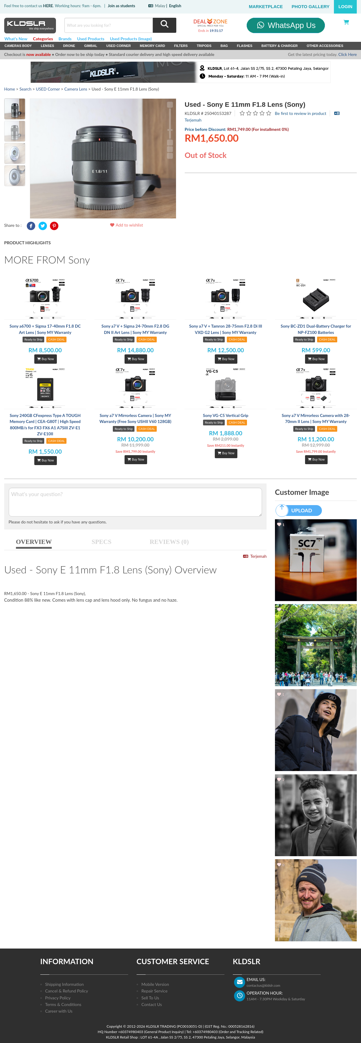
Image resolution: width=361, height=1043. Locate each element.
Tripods (204, 46)
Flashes (244, 46)
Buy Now (45, 359)
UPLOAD (296, 510)
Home (9, 89)
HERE (48, 5)
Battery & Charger (279, 46)
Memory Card (152, 46)
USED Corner (118, 46)
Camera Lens (75, 89)
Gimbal (90, 46)
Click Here (347, 54)
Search (26, 89)
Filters (181, 46)
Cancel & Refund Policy (66, 990)
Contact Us (151, 1004)
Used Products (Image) (131, 38)
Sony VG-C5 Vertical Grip (225, 415)
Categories (43, 38)
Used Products (90, 38)
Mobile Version (155, 984)
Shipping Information (64, 984)
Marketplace (266, 6)
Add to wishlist (126, 224)
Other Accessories (325, 46)
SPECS (102, 541)
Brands (65, 38)
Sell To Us (150, 997)
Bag (224, 46)
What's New (16, 38)
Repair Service (154, 990)
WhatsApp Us (286, 25)
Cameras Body (18, 46)
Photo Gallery (311, 6)
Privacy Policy (57, 997)
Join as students (121, 5)
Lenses (47, 46)
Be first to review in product (300, 113)
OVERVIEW (34, 541)
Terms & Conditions (63, 1004)
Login (345, 6)
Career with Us (59, 1011)
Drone (69, 46)
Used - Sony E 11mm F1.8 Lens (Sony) (245, 104)
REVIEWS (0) (169, 541)
